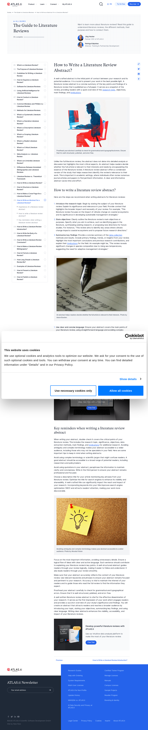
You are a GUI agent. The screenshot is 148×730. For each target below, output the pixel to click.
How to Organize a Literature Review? (31, 81)
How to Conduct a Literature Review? (31, 98)
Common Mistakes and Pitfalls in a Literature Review (31, 105)
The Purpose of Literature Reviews (31, 69)
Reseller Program (111, 695)
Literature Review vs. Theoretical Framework (31, 177)
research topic (108, 90)
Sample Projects (111, 690)
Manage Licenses (111, 675)
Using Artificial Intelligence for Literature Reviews (31, 91)
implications (76, 92)
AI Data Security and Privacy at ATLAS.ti (80, 706)
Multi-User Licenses (76, 685)
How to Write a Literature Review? (31, 183)
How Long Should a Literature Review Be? (31, 260)
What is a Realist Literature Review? (31, 142)
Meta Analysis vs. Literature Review (31, 155)
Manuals (108, 680)
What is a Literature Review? (31, 65)
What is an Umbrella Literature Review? (31, 161)
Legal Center (73, 721)
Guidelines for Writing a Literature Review (31, 74)
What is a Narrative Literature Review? (31, 122)
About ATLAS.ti (119, 721)
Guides (9, 12)
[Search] (101, 4)
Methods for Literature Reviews (31, 110)
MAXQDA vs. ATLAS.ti (76, 700)
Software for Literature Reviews (31, 86)
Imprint (107, 721)
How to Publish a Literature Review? (31, 278)
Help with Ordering (75, 675)
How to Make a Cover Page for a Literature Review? (31, 194)
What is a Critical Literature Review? (31, 148)
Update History (74, 695)
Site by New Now (14, 724)
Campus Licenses (111, 685)
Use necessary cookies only (73, 390)
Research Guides (74, 670)
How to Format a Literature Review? (31, 254)
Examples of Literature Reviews (31, 266)
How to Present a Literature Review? (31, 271)
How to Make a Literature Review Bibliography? (31, 247)
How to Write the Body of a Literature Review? (31, 234)
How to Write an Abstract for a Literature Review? (52, 12)
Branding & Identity (112, 700)
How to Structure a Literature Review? (31, 188)
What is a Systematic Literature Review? (31, 115)
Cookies (98, 721)
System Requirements (76, 680)
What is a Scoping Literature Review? (31, 135)
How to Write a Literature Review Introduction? (31, 227)
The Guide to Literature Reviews (24, 12)
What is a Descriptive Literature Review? (31, 128)
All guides (19, 21)
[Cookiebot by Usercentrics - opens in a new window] (128, 336)
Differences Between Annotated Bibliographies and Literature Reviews (31, 169)
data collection (115, 235)
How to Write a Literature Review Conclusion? (31, 241)
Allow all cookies (121, 390)
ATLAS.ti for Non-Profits (77, 690)
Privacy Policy (86, 721)
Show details (128, 378)
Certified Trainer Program (114, 670)
